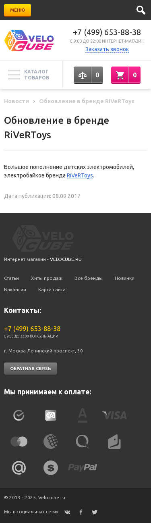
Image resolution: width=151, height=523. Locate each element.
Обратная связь (30, 368)
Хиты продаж (46, 278)
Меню (17, 10)
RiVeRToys (80, 175)
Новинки (124, 278)
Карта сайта (52, 289)
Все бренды (88, 278)
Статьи (11, 278)
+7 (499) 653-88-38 (107, 32)
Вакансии (15, 289)
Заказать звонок (107, 49)
